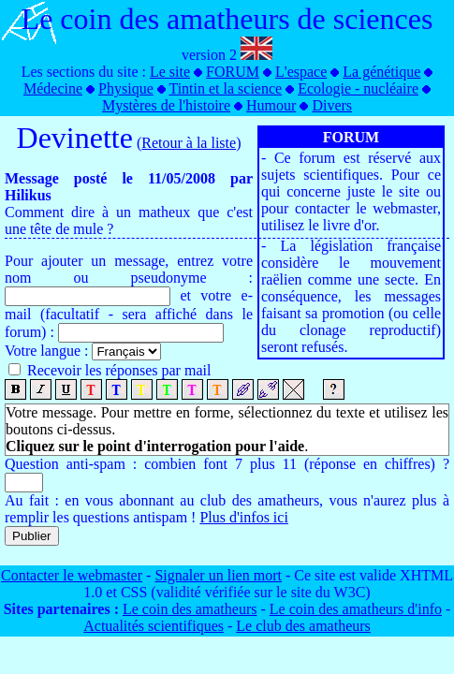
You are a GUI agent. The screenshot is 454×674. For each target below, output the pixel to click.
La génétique (381, 72)
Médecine (52, 88)
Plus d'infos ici (243, 517)
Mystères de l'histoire (166, 105)
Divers (332, 105)
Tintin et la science (225, 88)
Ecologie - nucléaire (358, 88)
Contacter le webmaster (71, 575)
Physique (126, 88)
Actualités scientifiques (153, 626)
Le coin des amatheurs (190, 609)
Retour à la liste (188, 143)
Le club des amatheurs (303, 626)
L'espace (301, 72)
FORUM (232, 72)
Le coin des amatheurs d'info (356, 609)
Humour (271, 105)
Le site (170, 72)
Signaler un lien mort (218, 575)
